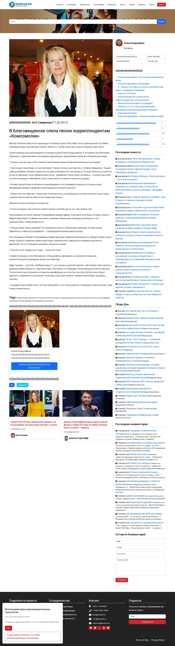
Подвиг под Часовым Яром (139, 395)
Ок (8, 628)
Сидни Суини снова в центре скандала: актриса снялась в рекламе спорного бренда (139, 235)
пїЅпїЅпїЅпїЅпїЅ (125, 139)
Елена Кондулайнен (134, 43)
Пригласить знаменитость (64, 614)
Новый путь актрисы (140, 463)
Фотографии (98, 5)
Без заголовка (137, 496)
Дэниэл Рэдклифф (78, 438)
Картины (142, 5)
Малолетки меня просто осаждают (135, 103)
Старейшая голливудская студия (142, 415)
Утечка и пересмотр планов (143, 472)
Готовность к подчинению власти (146, 522)
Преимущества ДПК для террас (146, 513)
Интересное (85, 5)
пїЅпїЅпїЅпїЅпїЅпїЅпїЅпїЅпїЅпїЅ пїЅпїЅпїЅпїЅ (34, 366)
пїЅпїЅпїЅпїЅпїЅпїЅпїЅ (128, 128)
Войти (161, 5)
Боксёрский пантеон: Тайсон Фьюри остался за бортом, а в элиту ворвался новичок (138, 294)
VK (12, 385)
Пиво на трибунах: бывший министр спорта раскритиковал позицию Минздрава (137, 217)
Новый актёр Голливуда (137, 353)
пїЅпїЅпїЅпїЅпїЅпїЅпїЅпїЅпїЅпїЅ (133, 134)
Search (161, 21)
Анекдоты (112, 5)
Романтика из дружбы (141, 502)
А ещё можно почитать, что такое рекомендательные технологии (23, 636)
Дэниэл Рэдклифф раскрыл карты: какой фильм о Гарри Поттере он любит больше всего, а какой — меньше (85, 425)
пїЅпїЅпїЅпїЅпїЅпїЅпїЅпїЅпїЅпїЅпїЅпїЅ (136, 123)
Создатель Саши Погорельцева (141, 408)
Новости (59, 5)
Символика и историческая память (147, 442)
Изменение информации (63, 610)
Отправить (122, 580)
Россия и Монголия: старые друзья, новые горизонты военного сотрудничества (138, 269)
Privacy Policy (158, 640)
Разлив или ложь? (139, 454)
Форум (132, 5)
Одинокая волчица (127, 113)
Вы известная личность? (63, 618)
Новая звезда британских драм (141, 402)
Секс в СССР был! (127, 93)
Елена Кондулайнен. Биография (134, 83)
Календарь (71, 5)
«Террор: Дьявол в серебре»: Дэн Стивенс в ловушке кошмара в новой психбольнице (140, 200)
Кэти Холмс (22, 435)
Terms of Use (142, 640)
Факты (122, 5)
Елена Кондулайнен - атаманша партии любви (141, 116)
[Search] (83, 21)
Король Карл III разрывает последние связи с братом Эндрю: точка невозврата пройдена (137, 169)
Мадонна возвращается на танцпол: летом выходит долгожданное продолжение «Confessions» (137, 245)
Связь (151, 5)
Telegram (22, 385)
